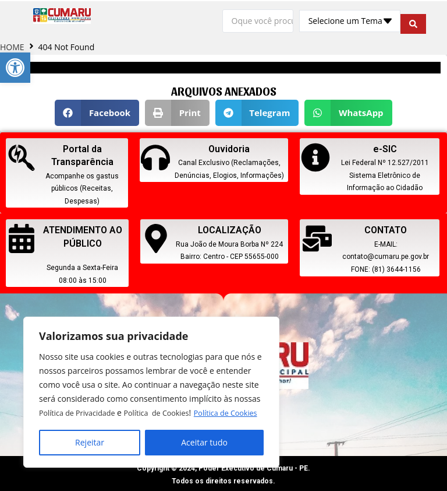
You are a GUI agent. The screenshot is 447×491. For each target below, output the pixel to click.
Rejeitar (89, 442)
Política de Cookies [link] (108, 413)
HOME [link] (12, 44)
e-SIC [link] (385, 146)
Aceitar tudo (204, 442)
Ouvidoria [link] (229, 146)
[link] (15, 67)
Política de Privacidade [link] (81, 399)
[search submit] (413, 20)
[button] (97, 110)
